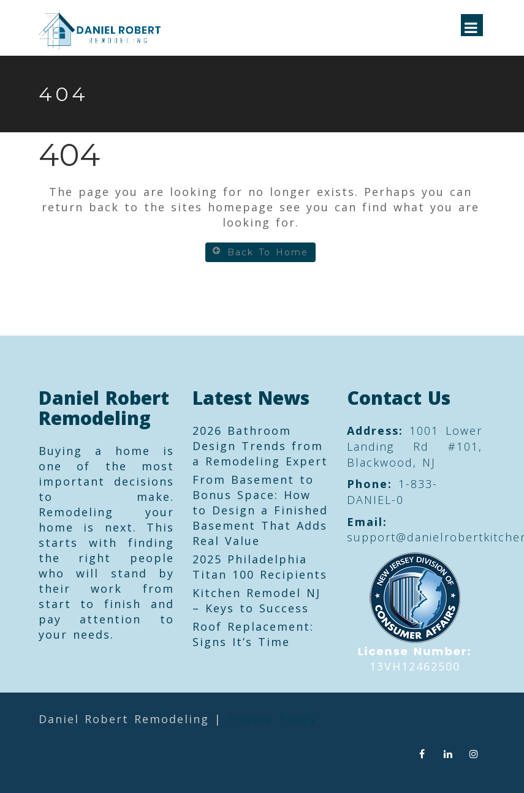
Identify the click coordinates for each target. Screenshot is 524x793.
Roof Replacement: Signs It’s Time (253, 634)
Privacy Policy (272, 719)
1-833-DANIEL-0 (392, 491)
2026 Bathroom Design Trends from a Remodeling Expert (260, 445)
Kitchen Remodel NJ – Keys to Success (256, 600)
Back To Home (260, 252)
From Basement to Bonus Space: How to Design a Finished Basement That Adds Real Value (260, 510)
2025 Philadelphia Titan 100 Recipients (259, 567)
